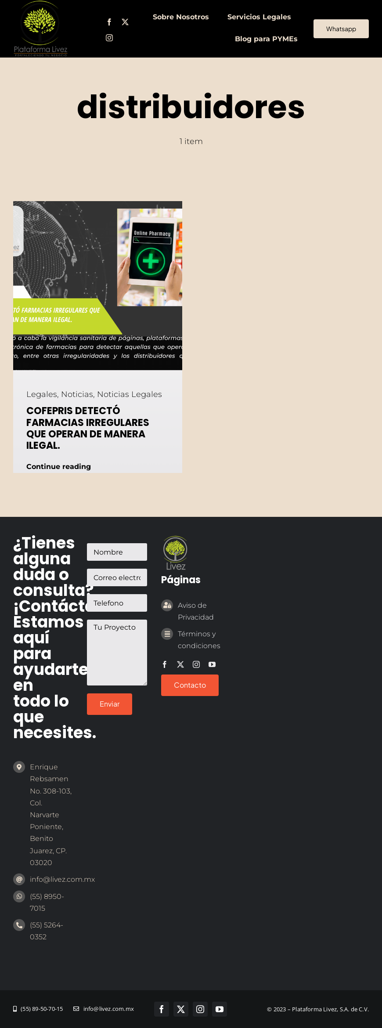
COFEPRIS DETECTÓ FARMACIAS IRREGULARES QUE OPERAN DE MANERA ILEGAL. (87, 428)
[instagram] (109, 37)
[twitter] (125, 21)
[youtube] (212, 664)
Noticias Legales (129, 394)
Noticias (77, 394)
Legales (41, 394)
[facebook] (109, 21)
